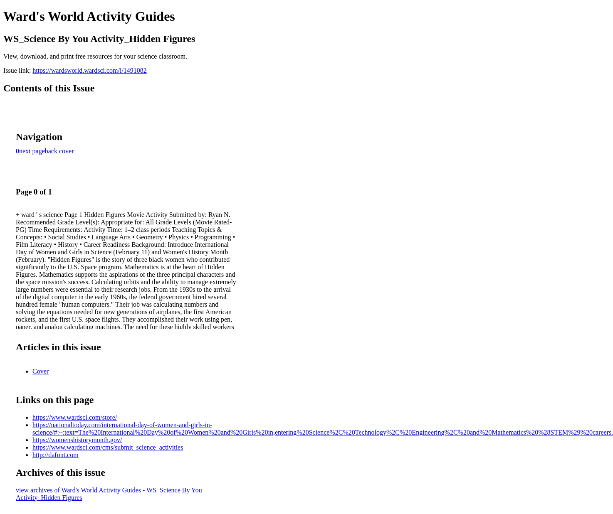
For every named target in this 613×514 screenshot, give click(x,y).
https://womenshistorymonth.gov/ (77, 439)
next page (32, 151)
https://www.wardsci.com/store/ (74, 417)
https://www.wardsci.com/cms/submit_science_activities (107, 447)
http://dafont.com (55, 454)
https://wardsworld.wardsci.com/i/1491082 (89, 70)
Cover (40, 371)
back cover (59, 151)
